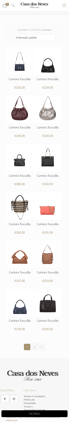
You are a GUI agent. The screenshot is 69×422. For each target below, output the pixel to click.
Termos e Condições (34, 396)
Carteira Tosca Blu (20, 79)
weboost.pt (11, 420)
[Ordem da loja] (34, 37)
